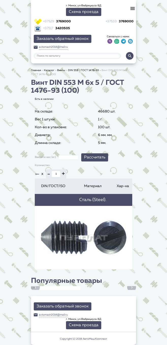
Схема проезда (83, 12)
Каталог (49, 70)
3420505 (56, 28)
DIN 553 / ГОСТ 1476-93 (83, 70)
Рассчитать (94, 157)
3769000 (57, 21)
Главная (36, 70)
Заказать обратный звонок (63, 39)
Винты (61, 70)
